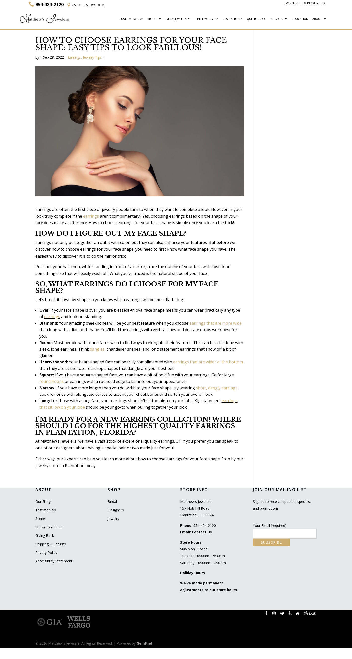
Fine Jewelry (204, 19)
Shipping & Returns (50, 544)
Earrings (74, 57)
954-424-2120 (204, 525)
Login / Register (313, 3)
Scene (40, 518)
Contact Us (202, 532)
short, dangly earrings (216, 388)
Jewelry (113, 518)
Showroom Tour (48, 527)
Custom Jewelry (131, 19)
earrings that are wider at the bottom (208, 362)
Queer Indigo (256, 19)
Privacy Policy (46, 552)
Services (277, 19)
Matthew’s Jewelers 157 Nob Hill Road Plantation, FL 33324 (197, 508)
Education (300, 19)
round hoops (51, 381)
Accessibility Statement (53, 561)
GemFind (144, 643)
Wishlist (291, 3)
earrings (91, 216)
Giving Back (44, 535)
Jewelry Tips (92, 57)
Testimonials (45, 510)
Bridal (152, 19)
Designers (230, 19)
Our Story (43, 501)
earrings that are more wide (215, 323)
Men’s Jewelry (176, 19)
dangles (97, 349)
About (317, 19)
